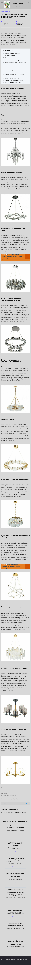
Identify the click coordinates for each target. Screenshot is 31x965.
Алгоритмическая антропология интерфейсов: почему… (15, 827)
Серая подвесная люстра (12, 57)
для (10, 793)
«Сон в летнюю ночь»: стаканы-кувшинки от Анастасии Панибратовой (15, 875)
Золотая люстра (9, 70)
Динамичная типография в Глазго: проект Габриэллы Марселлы (15, 925)
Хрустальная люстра (10, 55)
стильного (13, 795)
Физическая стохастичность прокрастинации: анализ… (15, 909)
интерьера (15, 793)
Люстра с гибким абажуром (12, 53)
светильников (5, 795)
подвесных (22, 793)
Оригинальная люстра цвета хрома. (15, 60)
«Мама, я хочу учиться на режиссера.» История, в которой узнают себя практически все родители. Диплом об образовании (15, 892)
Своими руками (18, 3)
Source (3, 788)
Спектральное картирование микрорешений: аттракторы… (15, 859)
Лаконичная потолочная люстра (14, 80)
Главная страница (5, 11)
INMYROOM (5, 793)
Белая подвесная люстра (12, 78)
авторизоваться (5, 813)
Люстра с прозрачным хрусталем (14, 72)
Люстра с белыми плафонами (13, 82)
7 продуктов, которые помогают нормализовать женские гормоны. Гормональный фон (15, 942)
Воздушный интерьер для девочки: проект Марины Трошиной (15, 843)
